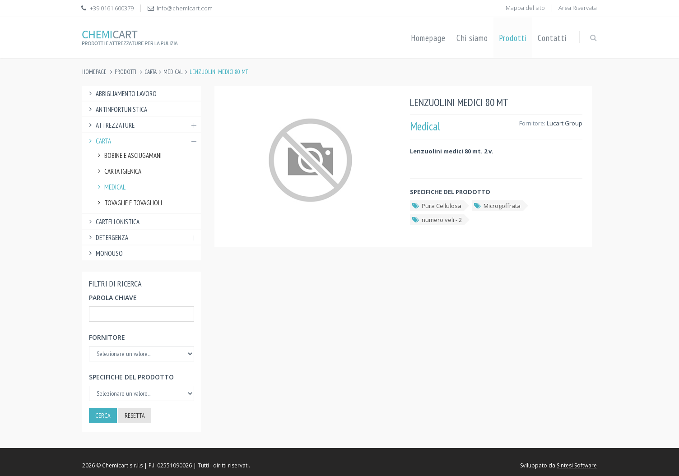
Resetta (135, 415)
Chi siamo (472, 37)
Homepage (428, 37)
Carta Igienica (118, 171)
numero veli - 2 (436, 220)
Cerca (103, 415)
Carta (150, 72)
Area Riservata (577, 8)
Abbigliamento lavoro (122, 93)
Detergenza (141, 237)
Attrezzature (141, 125)
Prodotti (513, 37)
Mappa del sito (525, 8)
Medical (173, 72)
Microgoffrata (497, 206)
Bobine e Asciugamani (128, 155)
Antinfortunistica (117, 109)
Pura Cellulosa (436, 206)
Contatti (552, 37)
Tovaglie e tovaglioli (128, 203)
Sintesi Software (577, 465)
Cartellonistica (113, 221)
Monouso (105, 253)
